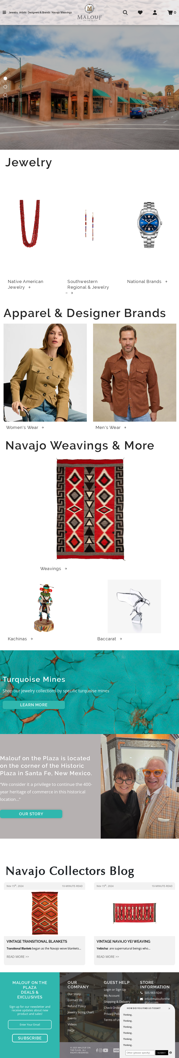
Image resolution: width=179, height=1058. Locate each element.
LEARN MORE (34, 704)
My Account (112, 996)
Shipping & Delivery (117, 1002)
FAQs (71, 1030)
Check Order (112, 1008)
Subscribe (30, 1038)
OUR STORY (31, 814)
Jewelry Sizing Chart (81, 1012)
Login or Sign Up (115, 990)
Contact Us (75, 1000)
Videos (72, 1024)
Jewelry (13, 12)
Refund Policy (77, 1006)
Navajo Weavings (62, 12)
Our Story (74, 994)
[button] (5, 79)
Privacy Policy (113, 1014)
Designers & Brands (39, 12)
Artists (23, 12)
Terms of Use (113, 1020)
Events (72, 1018)
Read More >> (18, 956)
